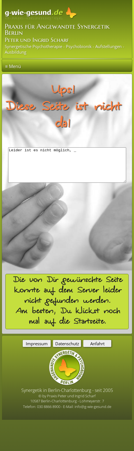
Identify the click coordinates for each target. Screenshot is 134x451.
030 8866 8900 (49, 406)
